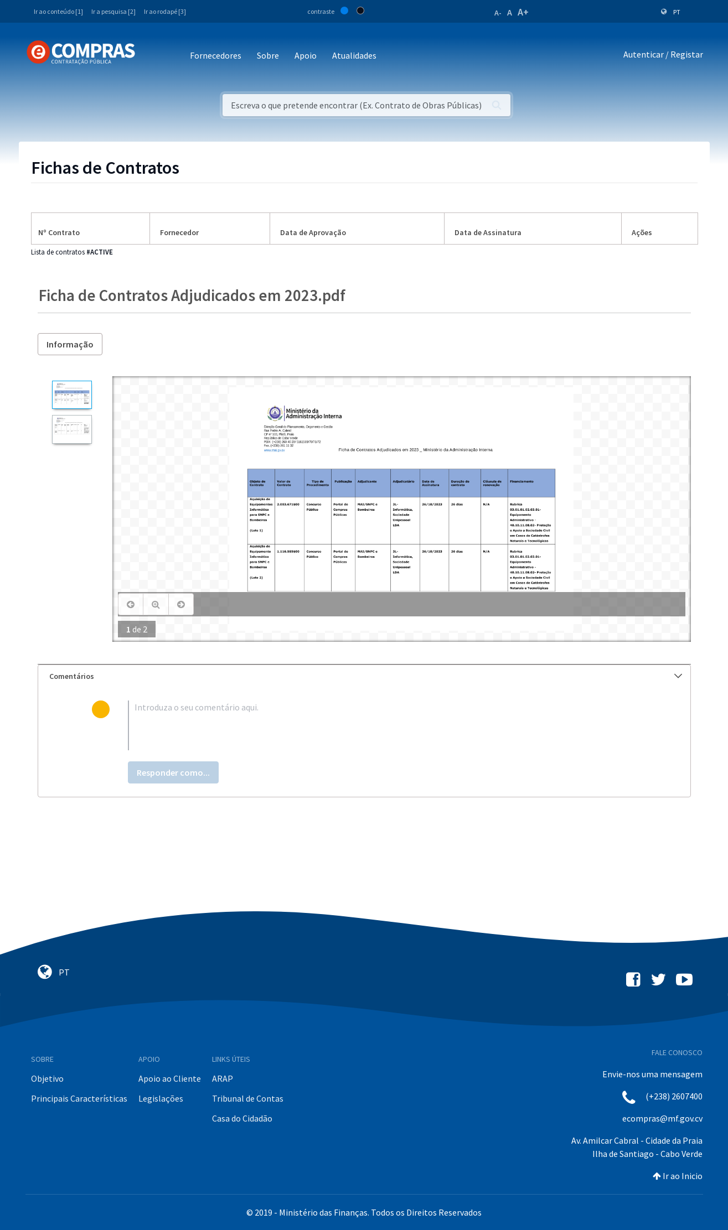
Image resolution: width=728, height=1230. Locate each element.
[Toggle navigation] (151, 56)
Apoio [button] (306, 55)
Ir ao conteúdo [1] (58, 11)
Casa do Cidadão (242, 1118)
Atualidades (354, 55)
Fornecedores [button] (215, 55)
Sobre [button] (268, 55)
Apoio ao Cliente (169, 1078)
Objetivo (47, 1078)
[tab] (364, 676)
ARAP (222, 1078)
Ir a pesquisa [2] (113, 11)
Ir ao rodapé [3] (165, 11)
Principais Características (79, 1098)
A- (498, 13)
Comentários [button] (365, 676)
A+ (523, 12)
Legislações (160, 1098)
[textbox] (382, 725)
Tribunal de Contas (247, 1098)
